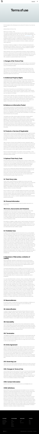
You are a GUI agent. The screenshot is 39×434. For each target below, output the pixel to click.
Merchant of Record (5, 421)
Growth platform (4, 420)
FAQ (20, 421)
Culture (30, 421)
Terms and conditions (29, 431)
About (29, 420)
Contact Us (33, 1)
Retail (12, 422)
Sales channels (4, 422)
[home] (2, 1)
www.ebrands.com (28, 35)
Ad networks (12, 426)
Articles (21, 420)
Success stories (22, 422)
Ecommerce (12, 421)
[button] (37, 1)
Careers (30, 422)
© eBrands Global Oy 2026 (23, 431)
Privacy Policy (34, 431)
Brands (12, 420)
